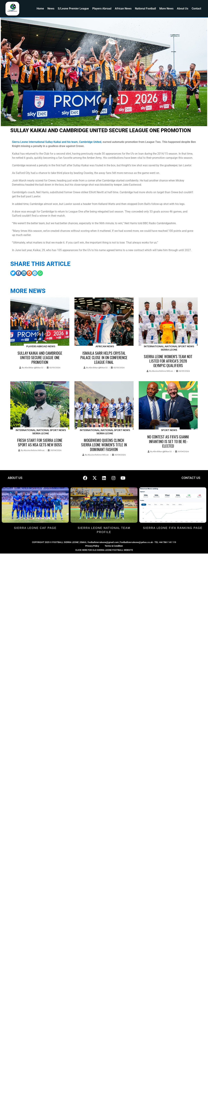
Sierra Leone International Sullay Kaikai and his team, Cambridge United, (57, 142)
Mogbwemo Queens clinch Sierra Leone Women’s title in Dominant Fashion (104, 444)
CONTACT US (191, 478)
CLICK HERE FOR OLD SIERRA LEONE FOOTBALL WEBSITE (104, 550)
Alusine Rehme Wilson (162, 371)
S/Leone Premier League (73, 8)
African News (123, 8)
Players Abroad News (40, 346)
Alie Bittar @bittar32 (34, 367)
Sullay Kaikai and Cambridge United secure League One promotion (40, 357)
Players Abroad (101, 8)
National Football (145, 8)
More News (166, 8)
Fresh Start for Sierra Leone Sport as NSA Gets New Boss (39, 442)
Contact (196, 8)
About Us (182, 8)
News (50, 8)
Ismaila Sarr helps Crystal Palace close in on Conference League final (103, 357)
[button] (13, 273)
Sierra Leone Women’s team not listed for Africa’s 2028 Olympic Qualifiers (168, 361)
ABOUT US (15, 478)
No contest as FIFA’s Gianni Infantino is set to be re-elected (168, 441)
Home (40, 8)
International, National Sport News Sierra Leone (169, 348)
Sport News (169, 430)
